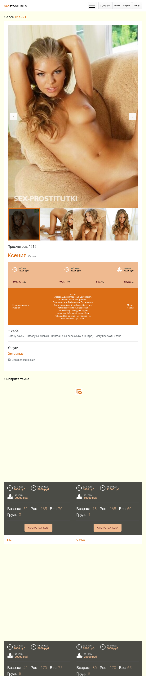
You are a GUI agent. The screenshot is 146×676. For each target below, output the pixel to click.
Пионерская (69, 316)
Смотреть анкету (38, 528)
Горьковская (87, 302)
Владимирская (60, 302)
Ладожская (82, 308)
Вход (137, 5)
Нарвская (61, 313)
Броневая (63, 299)
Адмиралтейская (70, 297)
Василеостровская (78, 299)
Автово (58, 297)
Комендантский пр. (67, 308)
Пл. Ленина (81, 316)
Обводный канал (75, 313)
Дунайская (76, 305)
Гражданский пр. (62, 305)
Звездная (87, 305)
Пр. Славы (80, 318)
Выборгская (74, 302)
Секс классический (23, 359)
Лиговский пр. (64, 310)
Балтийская (85, 297)
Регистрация (122, 5)
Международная (80, 310)
